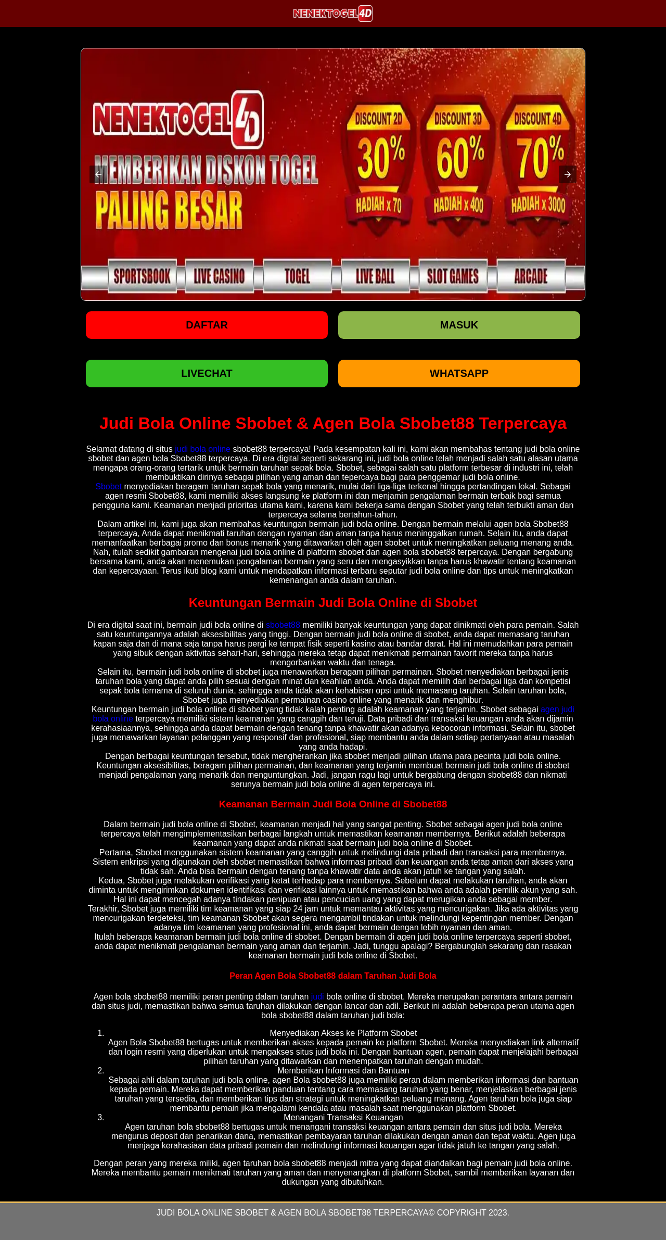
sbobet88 (283, 625)
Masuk (459, 325)
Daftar (207, 325)
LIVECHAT (207, 373)
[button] (98, 174)
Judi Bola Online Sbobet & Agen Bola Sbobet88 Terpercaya (293, 1212)
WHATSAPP (459, 373)
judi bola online (202, 449)
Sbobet (108, 486)
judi (317, 996)
